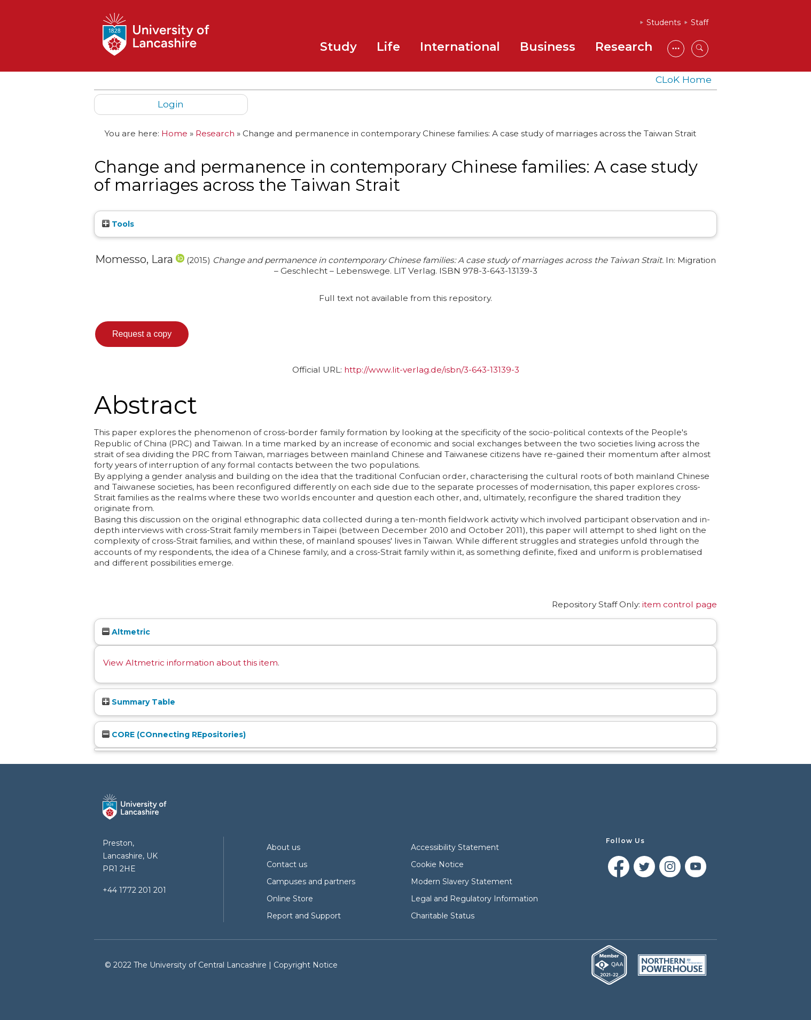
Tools (118, 224)
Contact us (287, 864)
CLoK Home (684, 79)
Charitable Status (442, 916)
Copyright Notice (306, 965)
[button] (142, 334)
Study (338, 47)
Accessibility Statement (455, 847)
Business (547, 47)
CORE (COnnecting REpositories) (174, 734)
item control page (679, 604)
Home (174, 133)
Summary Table (138, 702)
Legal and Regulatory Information (474, 898)
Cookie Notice (437, 864)
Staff (699, 22)
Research (623, 47)
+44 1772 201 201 (134, 890)
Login (171, 104)
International (460, 47)
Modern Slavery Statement (461, 881)
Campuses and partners (311, 881)
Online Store (290, 898)
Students (663, 22)
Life (388, 47)
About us (283, 847)
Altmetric (126, 632)
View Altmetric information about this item (190, 663)
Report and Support (304, 916)
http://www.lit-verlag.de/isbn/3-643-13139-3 (431, 370)
